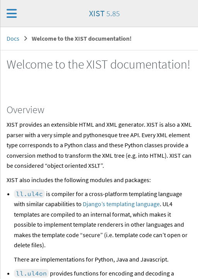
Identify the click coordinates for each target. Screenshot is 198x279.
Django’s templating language (121, 204)
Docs (13, 38)
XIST (104, 13)
